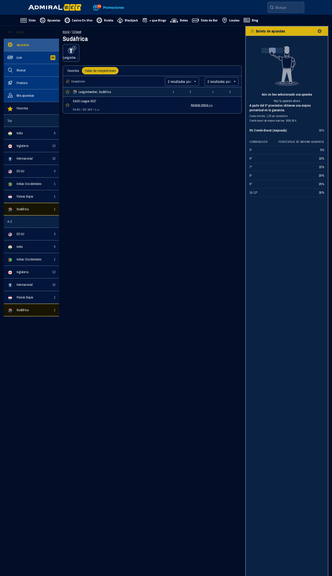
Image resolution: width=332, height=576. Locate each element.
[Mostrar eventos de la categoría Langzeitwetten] (71, 53)
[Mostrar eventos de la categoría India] (31, 133)
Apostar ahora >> (202, 105)
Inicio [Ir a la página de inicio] (66, 32)
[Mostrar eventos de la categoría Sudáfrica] (31, 209)
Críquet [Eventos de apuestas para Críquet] (76, 32)
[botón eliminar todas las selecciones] (252, 31)
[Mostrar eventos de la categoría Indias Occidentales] (31, 184)
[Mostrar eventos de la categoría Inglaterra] (31, 146)
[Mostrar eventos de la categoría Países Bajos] (31, 196)
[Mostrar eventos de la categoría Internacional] (31, 158)
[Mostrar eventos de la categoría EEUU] (31, 171)
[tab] (73, 70)
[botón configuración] (319, 31)
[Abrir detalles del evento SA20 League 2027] (116, 105)
